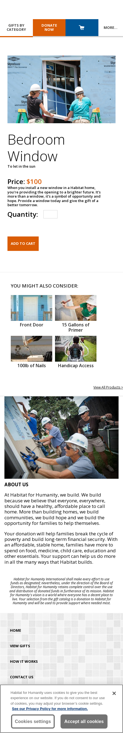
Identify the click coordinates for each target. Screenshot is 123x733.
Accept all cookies (84, 721)
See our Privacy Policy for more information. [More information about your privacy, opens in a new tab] (50, 709)
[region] (61, 708)
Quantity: (22, 214)
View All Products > (108, 387)
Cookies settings (33, 721)
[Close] (114, 693)
